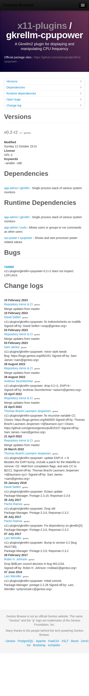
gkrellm (25, 188)
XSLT (65, 641)
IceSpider (54, 645)
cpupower (26, 238)
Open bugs (44, 99)
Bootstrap (39, 645)
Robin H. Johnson (15, 559)
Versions (44, 81)
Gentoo (10, 641)
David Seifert (12, 317)
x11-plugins (42, 25)
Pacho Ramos (13, 504)
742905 (9, 267)
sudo (23, 227)
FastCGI (53, 641)
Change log (44, 105)
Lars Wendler (12, 538)
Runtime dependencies (44, 93)
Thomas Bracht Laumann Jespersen (27, 411)
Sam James (11, 347)
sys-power (10, 238)
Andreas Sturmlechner (18, 381)
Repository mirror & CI (18, 304)
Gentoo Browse (18, 5)
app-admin (11, 188)
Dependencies (44, 87)
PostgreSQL (26, 641)
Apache (41, 641)
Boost (74, 641)
